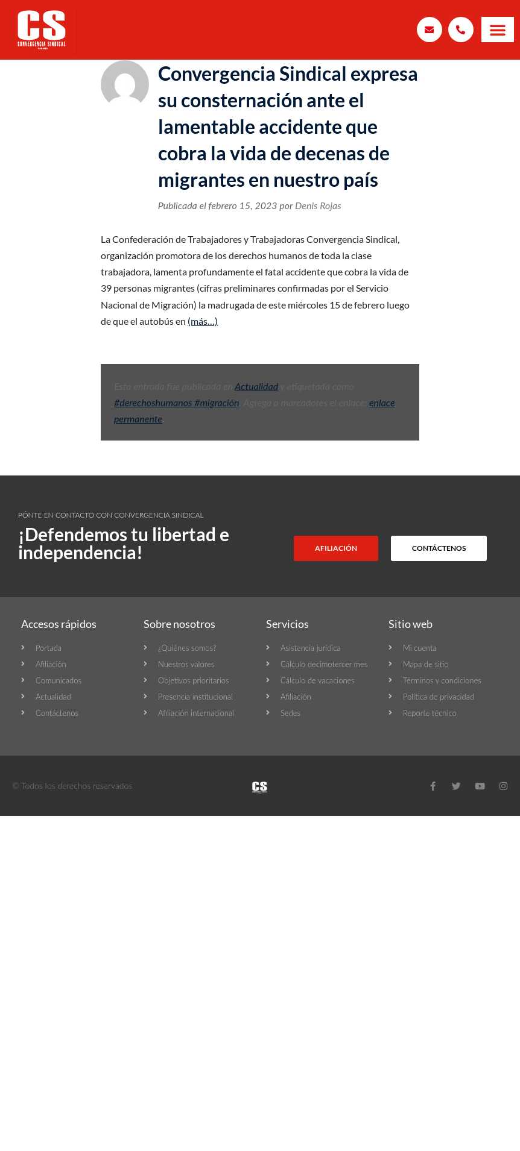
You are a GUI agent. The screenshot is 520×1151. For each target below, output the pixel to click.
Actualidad (256, 386)
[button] (497, 29)
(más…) (203, 321)
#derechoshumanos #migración (176, 402)
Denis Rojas (318, 205)
